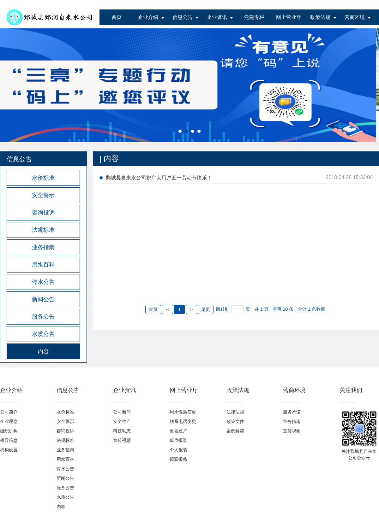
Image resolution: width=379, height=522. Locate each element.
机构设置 (9, 449)
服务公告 (65, 487)
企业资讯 (217, 17)
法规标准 (65, 440)
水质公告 (65, 497)
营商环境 (355, 17)
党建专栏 (254, 17)
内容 (61, 506)
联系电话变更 (183, 421)
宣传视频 (122, 440)
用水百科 (65, 459)
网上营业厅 (288, 17)
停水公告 (65, 468)
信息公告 (182, 17)
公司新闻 (122, 411)
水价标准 (65, 411)
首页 (116, 17)
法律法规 (235, 411)
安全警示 (65, 421)
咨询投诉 (65, 430)
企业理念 (9, 421)
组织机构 (9, 430)
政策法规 (320, 17)
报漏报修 (178, 459)
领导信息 (9, 440)
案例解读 (235, 430)
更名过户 (178, 430)
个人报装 (178, 449)
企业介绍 (148, 17)
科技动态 (122, 430)
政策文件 (235, 421)
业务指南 (65, 449)
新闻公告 (65, 478)
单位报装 (178, 440)
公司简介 (9, 411)
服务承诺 (292, 411)
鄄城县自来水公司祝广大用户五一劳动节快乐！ (159, 177)
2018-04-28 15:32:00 (349, 177)
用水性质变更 (183, 411)
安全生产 (122, 421)
